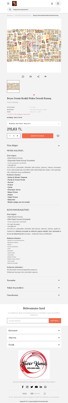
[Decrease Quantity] (10, 135)
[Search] (34, 9)
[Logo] (14, 3)
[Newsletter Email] (34, 320)
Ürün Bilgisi (12, 145)
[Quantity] (14, 135)
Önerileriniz (12, 295)
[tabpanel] (13, 86)
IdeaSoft (23, 401)
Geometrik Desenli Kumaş (38, 109)
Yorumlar (11, 280)
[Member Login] (52, 3)
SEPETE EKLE (37, 136)
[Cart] (58, 3)
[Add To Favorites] (58, 135)
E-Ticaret (29, 401)
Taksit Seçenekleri (15, 288)
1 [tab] (34, 95)
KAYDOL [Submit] (55, 321)
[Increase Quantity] (17, 135)
